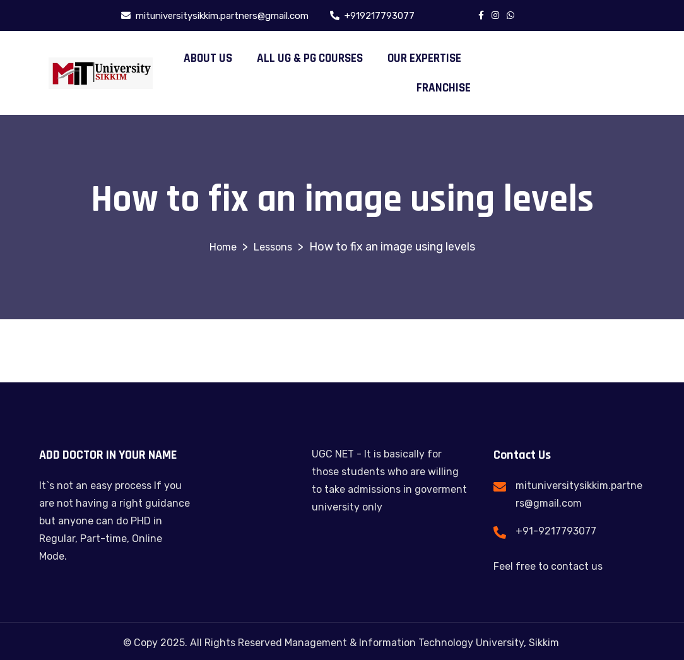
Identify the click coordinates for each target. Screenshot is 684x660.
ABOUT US (208, 58)
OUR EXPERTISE (424, 58)
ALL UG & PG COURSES (310, 58)
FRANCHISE (443, 88)
